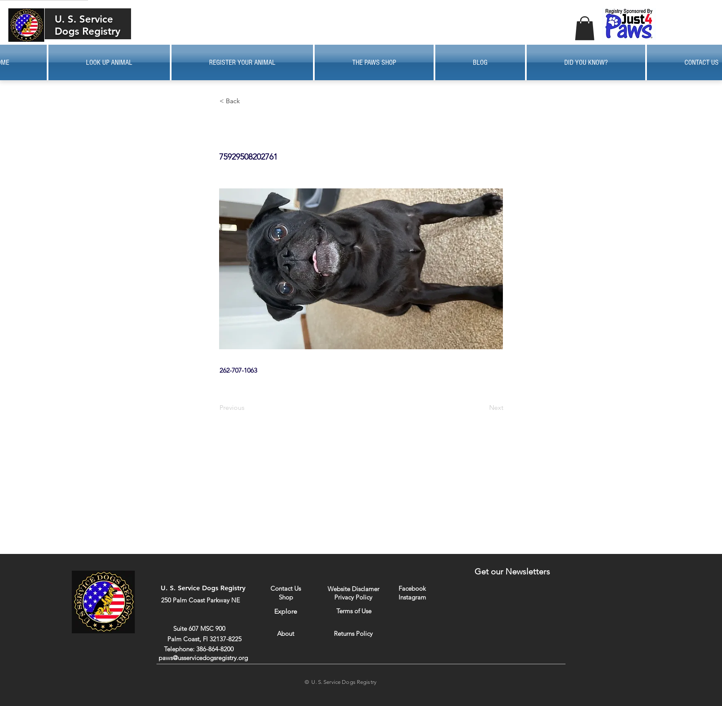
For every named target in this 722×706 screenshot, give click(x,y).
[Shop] (285, 597)
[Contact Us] (285, 588)
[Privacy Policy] (353, 597)
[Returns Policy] (353, 633)
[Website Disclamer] (353, 588)
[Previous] (247, 407)
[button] (585, 28)
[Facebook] (412, 588)
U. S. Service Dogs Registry (87, 25)
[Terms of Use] (354, 611)
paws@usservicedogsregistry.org (203, 658)
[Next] (482, 407)
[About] (285, 633)
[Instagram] (412, 597)
